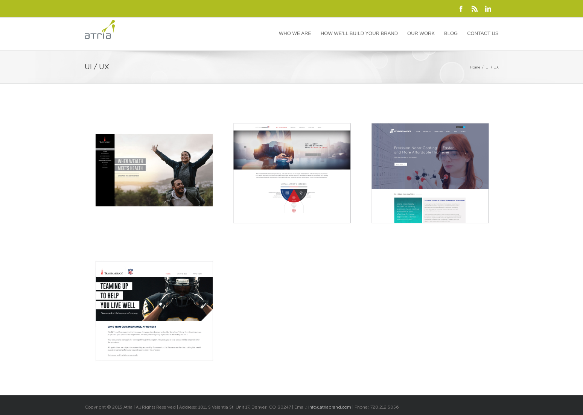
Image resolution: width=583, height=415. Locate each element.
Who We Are (295, 33)
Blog (451, 33)
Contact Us (482, 33)
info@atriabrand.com (329, 406)
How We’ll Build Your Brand (359, 33)
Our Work (421, 33)
